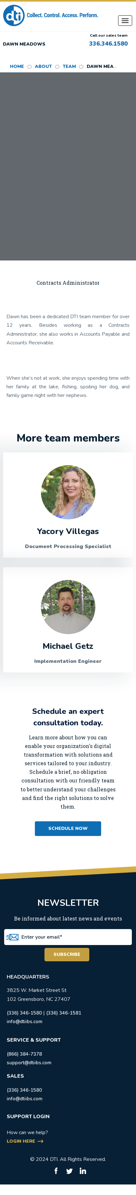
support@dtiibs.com (29, 1062)
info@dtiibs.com (25, 1021)
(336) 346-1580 (24, 1013)
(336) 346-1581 (63, 1013)
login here (21, 1141)
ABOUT (43, 66)
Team (69, 66)
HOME (17, 66)
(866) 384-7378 (24, 1054)
